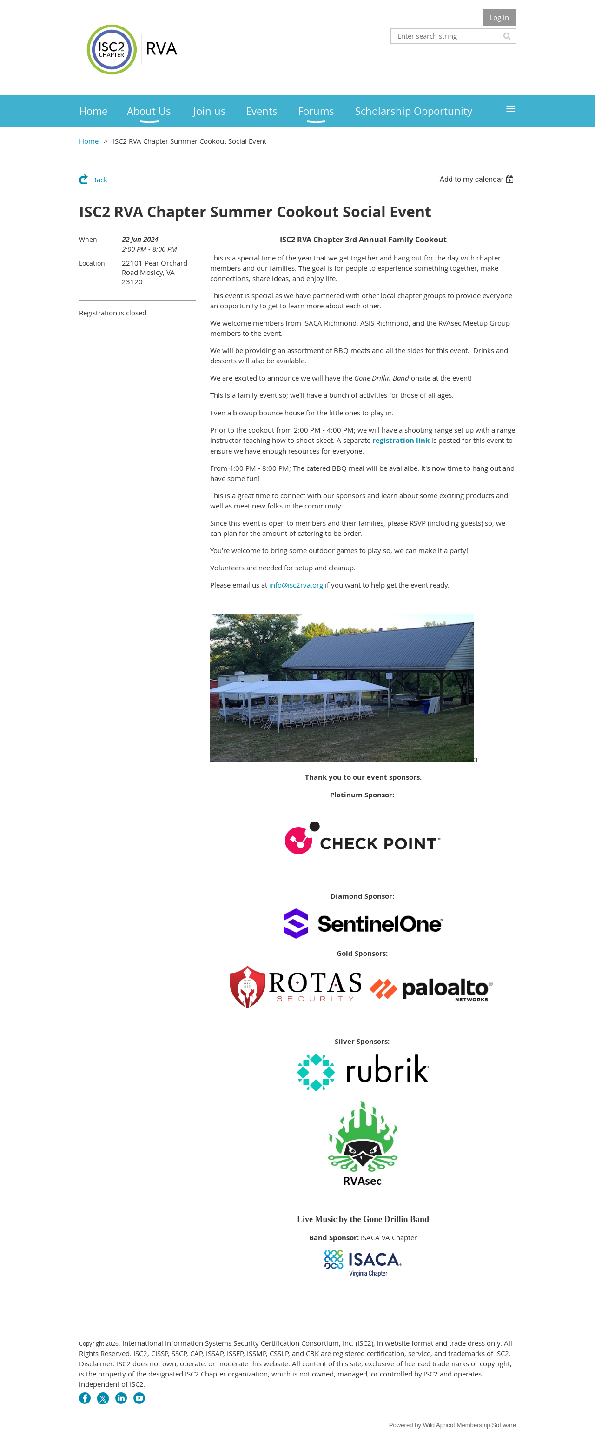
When (88, 239)
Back (99, 179)
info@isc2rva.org (296, 584)
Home (89, 141)
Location (92, 263)
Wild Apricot (439, 1425)
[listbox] (477, 179)
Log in (499, 17)
